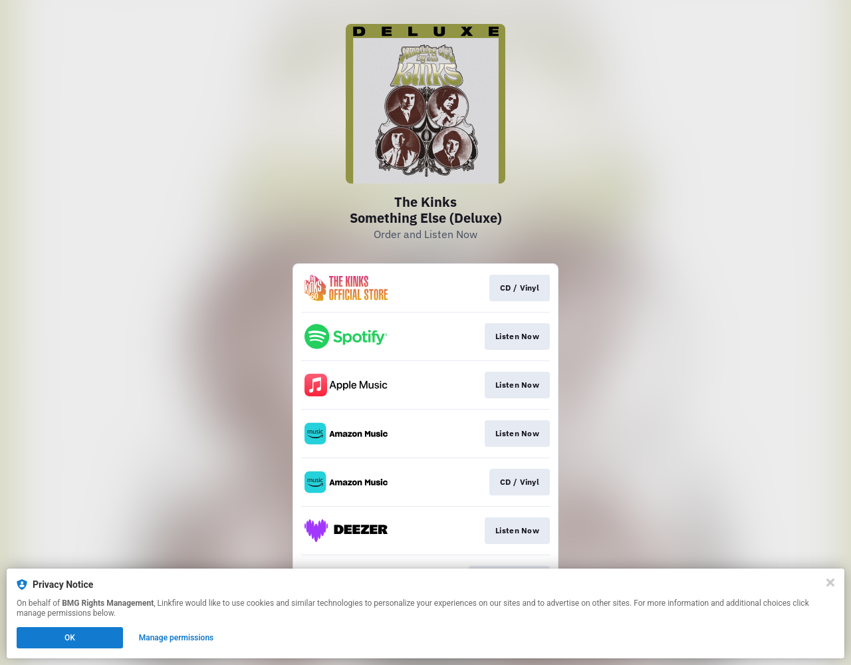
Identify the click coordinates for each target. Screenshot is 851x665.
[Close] (830, 582)
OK (69, 637)
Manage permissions (176, 637)
